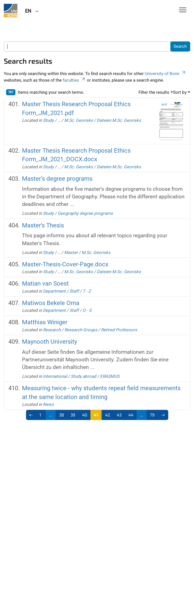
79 (152, 414)
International (55, 376)
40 (84, 414)
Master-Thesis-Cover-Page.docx (65, 264)
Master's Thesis (43, 225)
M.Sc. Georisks (78, 120)
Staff (74, 291)
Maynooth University (49, 341)
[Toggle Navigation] (182, 10)
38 (61, 414)
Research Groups (80, 329)
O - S (87, 310)
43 (119, 414)
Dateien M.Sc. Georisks (119, 120)
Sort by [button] (180, 92)
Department (54, 291)
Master (71, 252)
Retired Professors (119, 329)
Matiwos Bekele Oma (50, 303)
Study (48, 120)
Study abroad (83, 376)
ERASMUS (109, 376)
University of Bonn (165, 73)
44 (130, 414)
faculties (74, 80)
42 (107, 414)
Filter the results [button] (153, 92)
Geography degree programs (85, 213)
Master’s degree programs (57, 178)
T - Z (87, 291)
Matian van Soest (45, 283)
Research (52, 329)
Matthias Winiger (44, 322)
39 (72, 414)
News (48, 404)
